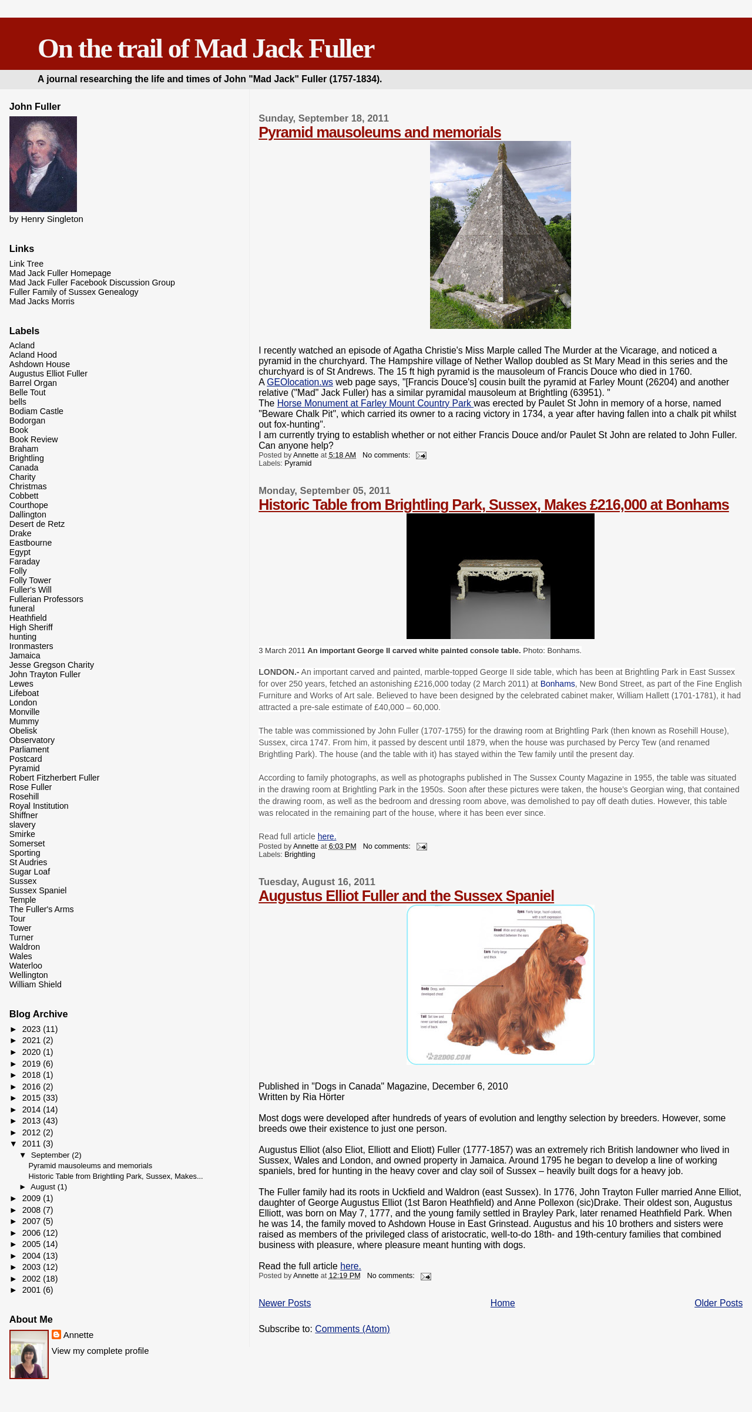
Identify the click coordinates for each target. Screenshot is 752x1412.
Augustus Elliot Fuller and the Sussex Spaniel (406, 895)
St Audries (28, 862)
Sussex (23, 881)
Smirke (22, 834)
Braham (24, 448)
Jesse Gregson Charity (51, 665)
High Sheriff (31, 627)
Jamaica (25, 655)
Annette (78, 1335)
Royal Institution (39, 806)
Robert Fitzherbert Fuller (54, 777)
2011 (32, 1143)
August (44, 1186)
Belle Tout (27, 392)
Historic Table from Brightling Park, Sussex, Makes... (116, 1176)
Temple (22, 900)
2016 (32, 1086)
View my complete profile (100, 1351)
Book (18, 430)
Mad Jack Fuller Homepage (60, 273)
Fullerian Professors (46, 599)
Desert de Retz (37, 524)
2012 (32, 1132)
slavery (22, 824)
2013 (32, 1120)
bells (17, 401)
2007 (32, 1221)
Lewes (21, 683)
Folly (18, 571)
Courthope (28, 505)
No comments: (387, 455)
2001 (32, 1290)
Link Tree (26, 263)
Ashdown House (39, 364)
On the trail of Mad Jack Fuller (206, 48)
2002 (32, 1278)
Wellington (28, 975)
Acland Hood (33, 354)
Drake (20, 533)
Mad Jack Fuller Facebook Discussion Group (92, 282)
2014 (32, 1109)
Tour (17, 918)
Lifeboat (24, 693)
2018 (32, 1075)
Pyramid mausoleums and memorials (379, 132)
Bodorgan (27, 420)
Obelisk (23, 730)
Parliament (29, 749)
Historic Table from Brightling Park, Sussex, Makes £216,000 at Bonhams (493, 504)
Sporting (25, 853)
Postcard (25, 759)
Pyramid (297, 463)
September (51, 1155)
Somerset (27, 843)
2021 (32, 1040)
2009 (32, 1198)
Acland (22, 345)
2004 (32, 1255)
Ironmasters (31, 646)
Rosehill (24, 796)
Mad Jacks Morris (42, 301)
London (23, 702)
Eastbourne (30, 542)
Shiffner (23, 815)
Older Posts (718, 1303)
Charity (22, 477)
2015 (32, 1097)
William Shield (35, 984)
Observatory (32, 740)
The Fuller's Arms (41, 909)
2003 (32, 1267)
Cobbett (24, 495)
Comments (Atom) (352, 1329)
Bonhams (557, 683)
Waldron (24, 947)
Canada (24, 467)
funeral (22, 608)
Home (503, 1303)
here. (327, 836)
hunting (23, 636)
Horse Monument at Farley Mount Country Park (375, 403)
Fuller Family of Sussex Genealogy (74, 292)
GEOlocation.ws (300, 382)
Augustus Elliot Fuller (48, 373)
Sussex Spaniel (38, 890)
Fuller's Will (30, 589)
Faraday (24, 561)
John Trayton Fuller (44, 674)
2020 (32, 1052)
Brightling (299, 854)
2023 (32, 1029)
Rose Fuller (30, 787)
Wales (20, 956)
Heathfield (28, 618)
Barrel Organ (33, 383)
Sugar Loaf (29, 871)
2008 (32, 1210)
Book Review (33, 439)
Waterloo (25, 965)
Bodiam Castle (36, 411)
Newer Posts (284, 1303)
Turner (21, 937)
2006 (32, 1233)
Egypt (20, 552)
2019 (32, 1063)
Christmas (28, 486)
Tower (20, 928)
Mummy (24, 721)
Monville (24, 712)
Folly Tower (30, 580)
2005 (32, 1244)
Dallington (27, 514)
